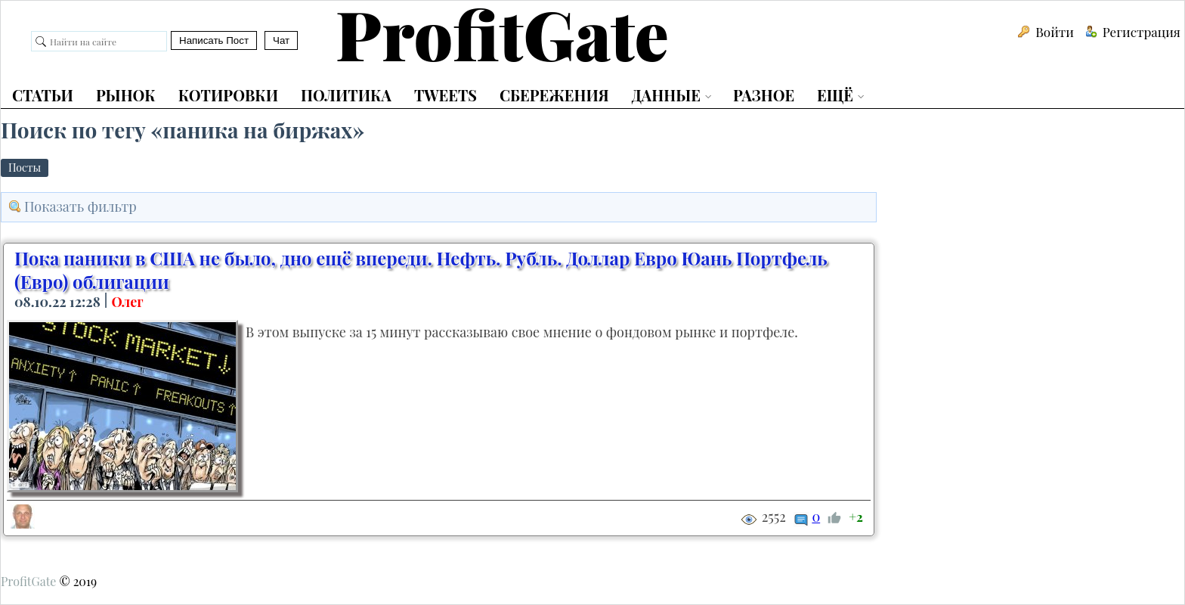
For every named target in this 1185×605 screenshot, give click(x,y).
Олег (127, 302)
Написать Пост (214, 40)
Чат (281, 40)
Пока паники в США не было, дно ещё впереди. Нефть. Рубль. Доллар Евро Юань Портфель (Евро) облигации (421, 269)
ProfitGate (28, 581)
